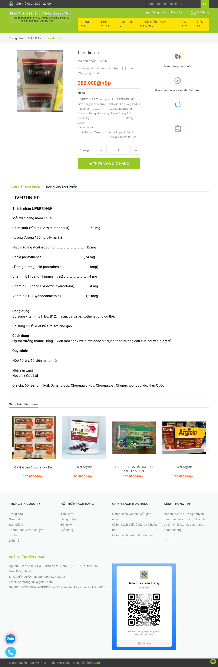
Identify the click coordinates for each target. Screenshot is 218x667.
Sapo (96, 662)
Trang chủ (85, 24)
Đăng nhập (159, 12)
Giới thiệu (105, 24)
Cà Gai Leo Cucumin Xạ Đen (33, 467)
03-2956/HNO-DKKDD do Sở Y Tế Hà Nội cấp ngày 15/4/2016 (62, 587)
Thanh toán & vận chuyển (153, 24)
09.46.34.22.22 (54, 576)
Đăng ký (176, 12)
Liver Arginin (84, 467)
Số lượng (83, 150)
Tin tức (185, 24)
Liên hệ (200, 24)
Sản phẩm (126, 24)
